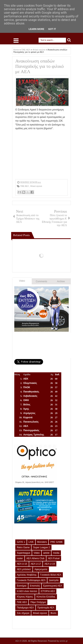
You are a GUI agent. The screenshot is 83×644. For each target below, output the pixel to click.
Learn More (36, 29)
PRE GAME (56, 542)
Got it (52, 29)
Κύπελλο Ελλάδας (46, 596)
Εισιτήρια (21, 585)
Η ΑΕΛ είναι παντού (27, 591)
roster (20, 558)
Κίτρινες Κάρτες (25, 596)
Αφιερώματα (40, 569)
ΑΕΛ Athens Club (35, 558)
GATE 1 (21, 542)
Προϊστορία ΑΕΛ (45, 607)
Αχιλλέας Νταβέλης (27, 574)
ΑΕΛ (17, 641)
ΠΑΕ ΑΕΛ (24, 186)
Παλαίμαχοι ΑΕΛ (25, 607)
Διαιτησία (54, 580)
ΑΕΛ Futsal (54, 558)
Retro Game (23, 547)
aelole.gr (64, 641)
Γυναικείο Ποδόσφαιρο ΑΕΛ (31, 580)
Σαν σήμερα (23, 613)
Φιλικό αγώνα (36, 186)
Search (69, 40)
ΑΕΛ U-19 (49, 563)
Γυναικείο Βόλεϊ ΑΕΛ (50, 574)
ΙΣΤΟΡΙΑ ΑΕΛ (48, 591)
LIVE (31, 542)
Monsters (42, 542)
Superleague (23, 553)
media (56, 553)
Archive (61, 281)
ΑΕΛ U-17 (36, 563)
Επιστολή (35, 585)
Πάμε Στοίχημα (38, 602)
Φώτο (53, 613)
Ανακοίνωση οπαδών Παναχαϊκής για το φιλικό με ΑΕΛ (39, 66)
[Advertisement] (41, 154)
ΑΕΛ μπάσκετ (24, 569)
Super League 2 (41, 547)
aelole (46, 553)
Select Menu (16, 40)
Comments (41, 281)
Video (22, 280)
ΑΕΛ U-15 (22, 563)
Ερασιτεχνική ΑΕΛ (52, 585)
